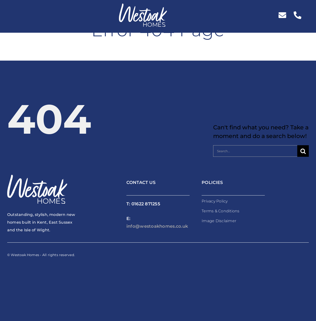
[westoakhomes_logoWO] (143, 6)
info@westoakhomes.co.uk (157, 226)
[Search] (303, 151)
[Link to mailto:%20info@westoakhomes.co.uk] (282, 15)
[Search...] (255, 151)
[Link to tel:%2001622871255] (297, 15)
